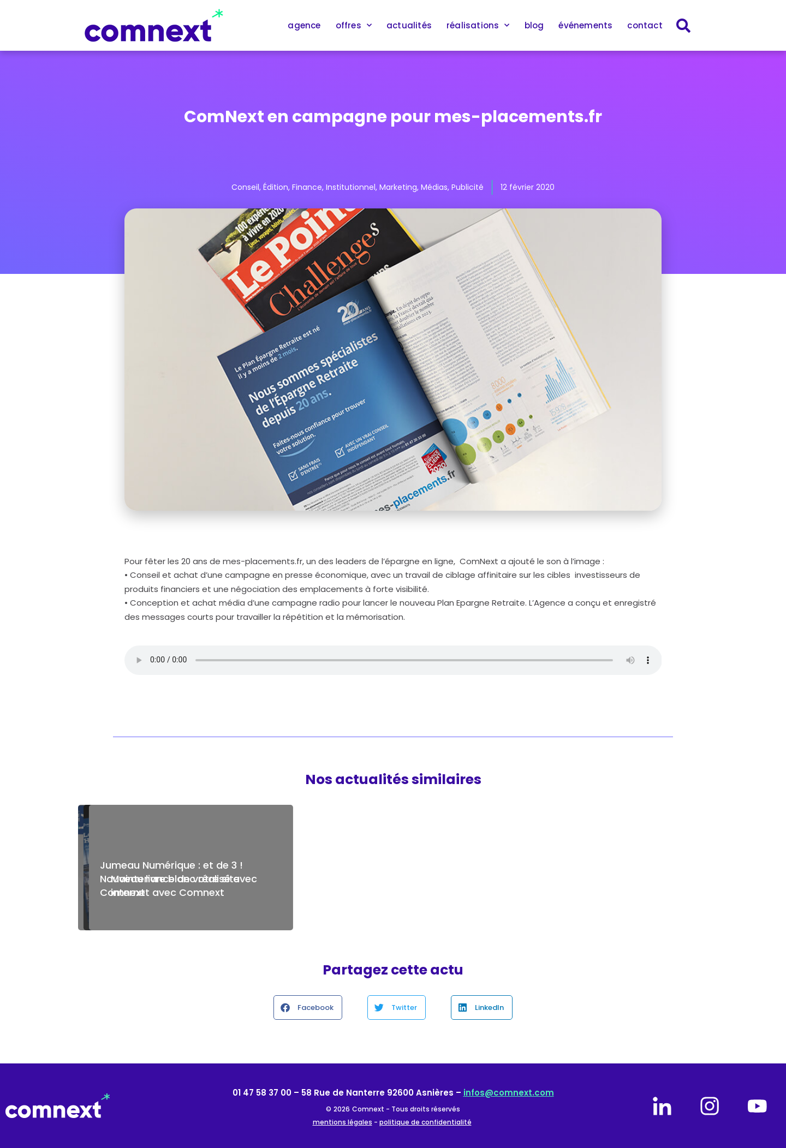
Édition (275, 187)
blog (534, 25)
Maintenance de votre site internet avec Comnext (590, 885)
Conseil (245, 187)
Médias (434, 187)
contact (644, 25)
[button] (307, 1007)
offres (354, 25)
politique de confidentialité (425, 1122)
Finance (307, 187)
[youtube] (757, 1106)
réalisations (478, 25)
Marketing (398, 187)
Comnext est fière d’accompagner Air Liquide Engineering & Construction (380, 878)
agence (304, 25)
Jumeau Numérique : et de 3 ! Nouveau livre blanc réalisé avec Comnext (178, 878)
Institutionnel (351, 187)
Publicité (467, 187)
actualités (409, 25)
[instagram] (709, 1106)
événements (585, 25)
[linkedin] (662, 1106)
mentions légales (342, 1122)
